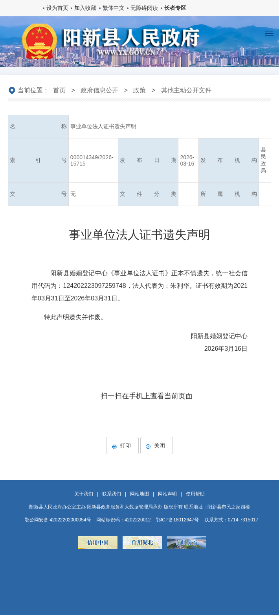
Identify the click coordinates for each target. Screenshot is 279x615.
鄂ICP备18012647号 (177, 520)
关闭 (156, 445)
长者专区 (175, 8)
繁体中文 (114, 8)
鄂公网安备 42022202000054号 (58, 520)
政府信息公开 (99, 90)
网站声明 (167, 494)
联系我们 (111, 494)
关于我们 (83, 494)
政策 (139, 90)
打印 (122, 445)
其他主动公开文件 (186, 90)
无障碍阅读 (144, 8)
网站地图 (139, 494)
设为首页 (57, 8)
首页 (59, 90)
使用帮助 (195, 494)
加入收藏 (85, 8)
